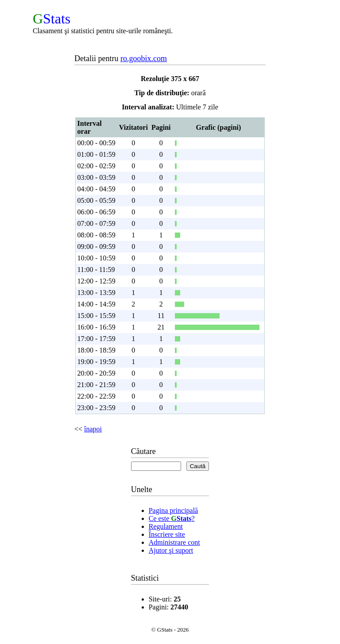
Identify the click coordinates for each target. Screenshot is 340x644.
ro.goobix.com (143, 58)
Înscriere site (167, 534)
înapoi (93, 429)
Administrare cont (174, 542)
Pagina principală (173, 510)
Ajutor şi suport (171, 550)
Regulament (166, 526)
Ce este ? (172, 518)
